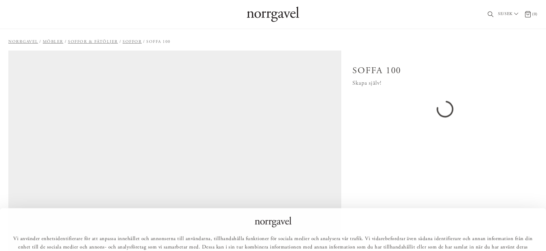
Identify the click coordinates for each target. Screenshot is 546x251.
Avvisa (309, 235)
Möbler (53, 42)
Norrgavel (23, 42)
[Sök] (491, 14)
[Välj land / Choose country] (509, 14)
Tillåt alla (239, 235)
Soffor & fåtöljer (93, 42)
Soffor (132, 42)
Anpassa (276, 235)
